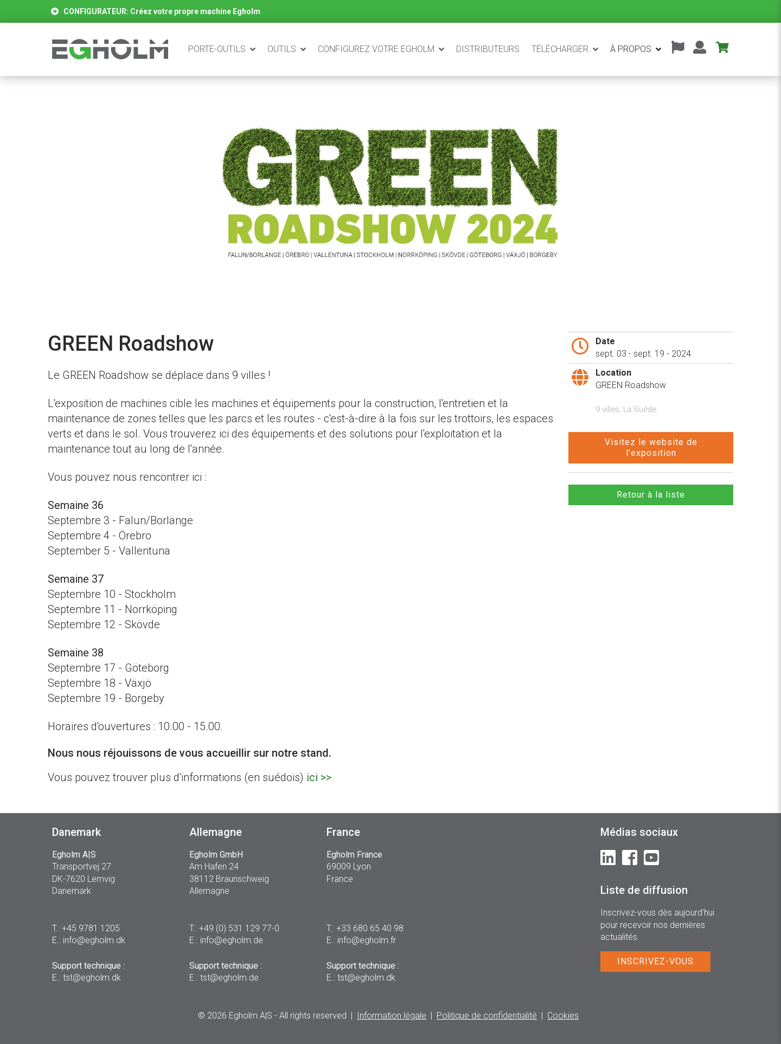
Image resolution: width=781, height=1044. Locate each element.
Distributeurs (488, 49)
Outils (281, 49)
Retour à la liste (651, 494)
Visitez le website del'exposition (651, 447)
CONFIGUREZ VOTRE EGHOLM (376, 49)
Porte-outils (217, 49)
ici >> (318, 777)
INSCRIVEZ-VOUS (655, 961)
